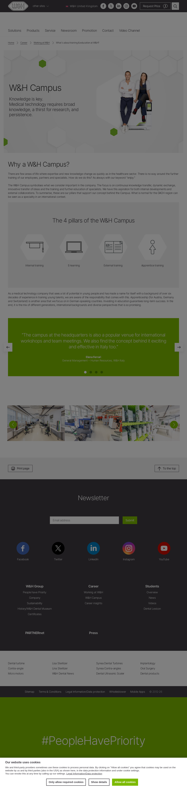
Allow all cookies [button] (125, 782)
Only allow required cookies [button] (66, 782)
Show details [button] (99, 782)
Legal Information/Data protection (84, 773)
